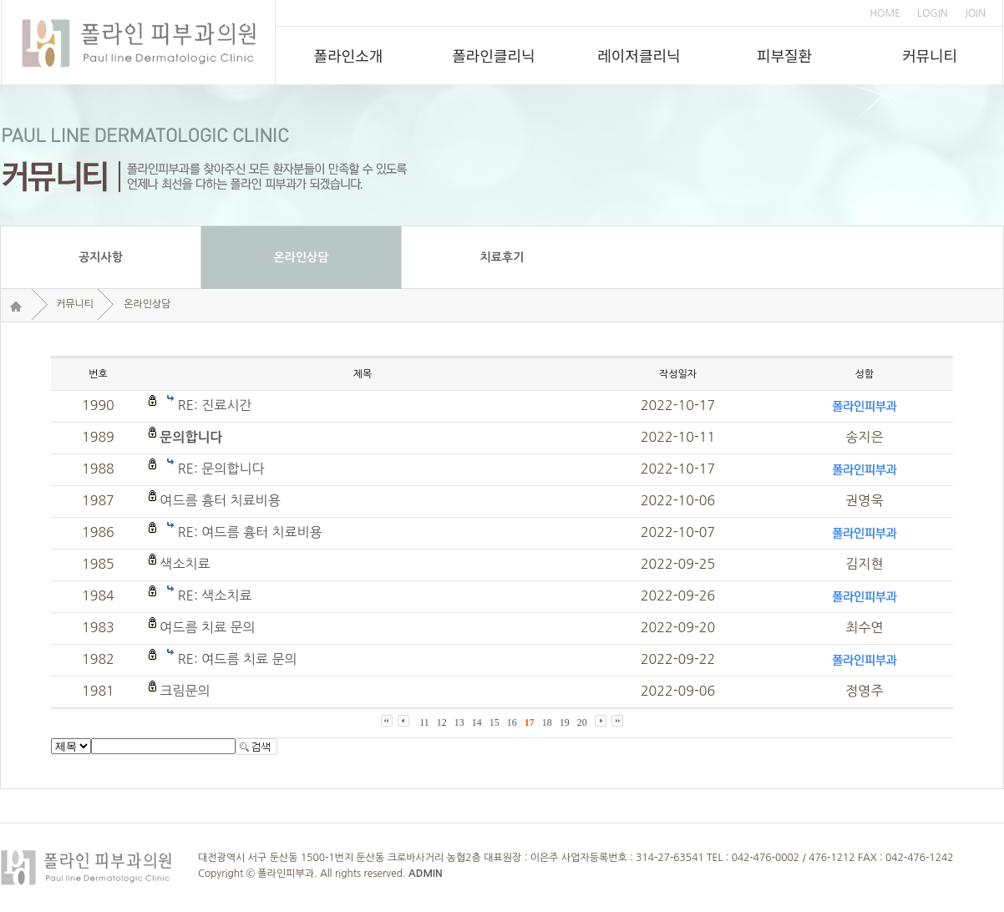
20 (582, 722)
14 (477, 722)
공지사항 (101, 257)
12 (442, 722)
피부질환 (784, 55)
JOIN (975, 13)
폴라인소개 (348, 55)
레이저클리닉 (638, 55)
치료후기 (502, 257)
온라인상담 (301, 257)
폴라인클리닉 (493, 55)
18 (547, 722)
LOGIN (932, 13)
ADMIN (425, 874)
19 (565, 722)
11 (424, 722)
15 (494, 722)
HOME (885, 13)
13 (459, 722)
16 (512, 722)
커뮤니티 (929, 55)
